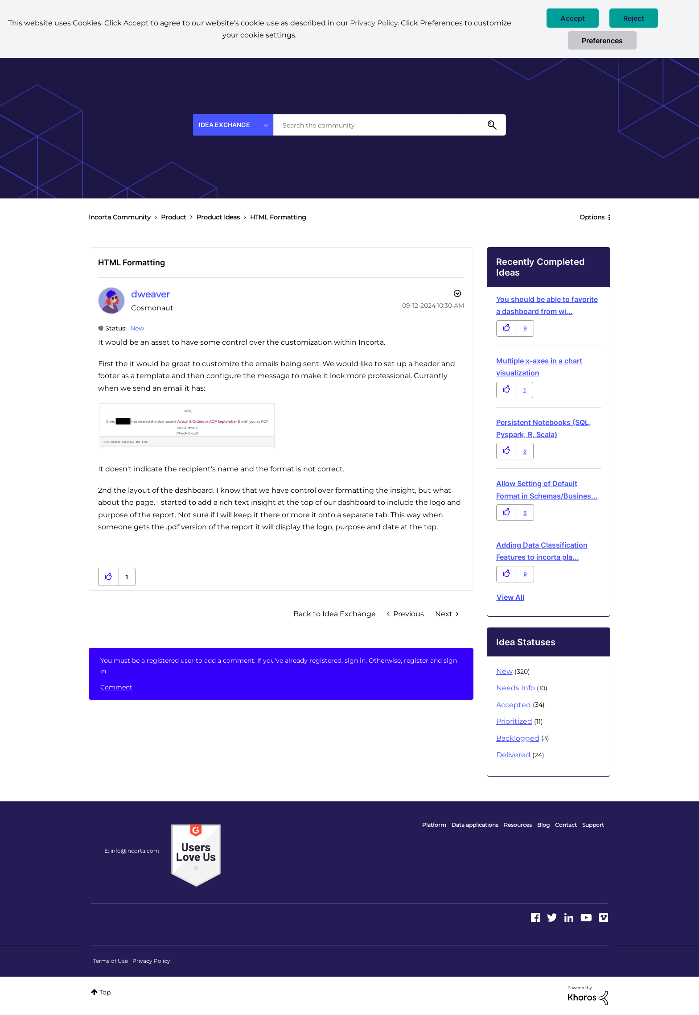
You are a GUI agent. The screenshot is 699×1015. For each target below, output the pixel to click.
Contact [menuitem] (566, 824)
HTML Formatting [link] (278, 217)
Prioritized (514, 721)
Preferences (602, 40)
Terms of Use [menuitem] (110, 960)
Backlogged (517, 738)
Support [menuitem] (593, 824)
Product (173, 217)
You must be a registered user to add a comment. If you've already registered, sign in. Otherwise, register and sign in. (278, 665)
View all (510, 597)
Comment (116, 687)
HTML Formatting (131, 262)
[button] (573, 18)
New (137, 328)
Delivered (513, 755)
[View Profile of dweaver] (150, 294)
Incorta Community (120, 217)
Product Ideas (218, 217)
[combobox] (389, 125)
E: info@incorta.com (131, 850)
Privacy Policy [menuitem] (151, 960)
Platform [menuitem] (434, 824)
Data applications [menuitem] (475, 824)
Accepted (513, 705)
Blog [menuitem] (543, 824)
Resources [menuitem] (518, 824)
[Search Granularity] (233, 125)
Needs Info (515, 688)
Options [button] (592, 217)
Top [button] (105, 992)
